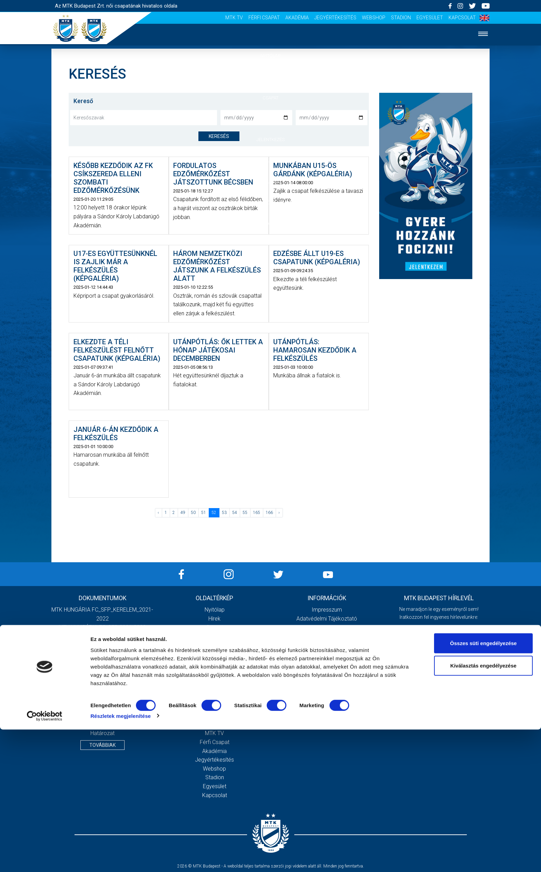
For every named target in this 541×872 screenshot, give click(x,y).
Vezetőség (214, 663)
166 (269, 512)
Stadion (401, 17)
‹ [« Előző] (158, 512)
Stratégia (215, 671)
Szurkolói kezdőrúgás (214, 707)
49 (182, 512)
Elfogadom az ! (441, 668)
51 (203, 512)
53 (224, 512)
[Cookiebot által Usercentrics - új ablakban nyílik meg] (44, 858)
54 (234, 512)
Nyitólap (270, 55)
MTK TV (234, 17)
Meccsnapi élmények (214, 698)
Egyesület (429, 17)
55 (245, 512)
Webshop (373, 17)
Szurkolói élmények (270, 202)
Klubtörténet (214, 680)
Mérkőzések (271, 118)
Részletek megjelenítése (120, 858)
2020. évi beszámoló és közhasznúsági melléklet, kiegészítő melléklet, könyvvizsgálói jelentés (102, 654)
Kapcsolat (462, 17)
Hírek (271, 76)
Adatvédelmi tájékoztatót (456, 668)
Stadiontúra (214, 715)
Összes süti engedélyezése (483, 786)
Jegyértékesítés (335, 17)
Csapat (270, 97)
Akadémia (297, 17)
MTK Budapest (214, 654)
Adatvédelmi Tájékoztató (326, 618)
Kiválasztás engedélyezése (483, 808)
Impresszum (327, 609)
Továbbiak (102, 745)
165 (256, 512)
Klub (270, 160)
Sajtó (270, 223)
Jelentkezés (270, 139)
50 (193, 512)
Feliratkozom (438, 682)
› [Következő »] (279, 512)
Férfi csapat (264, 17)
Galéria (270, 181)
